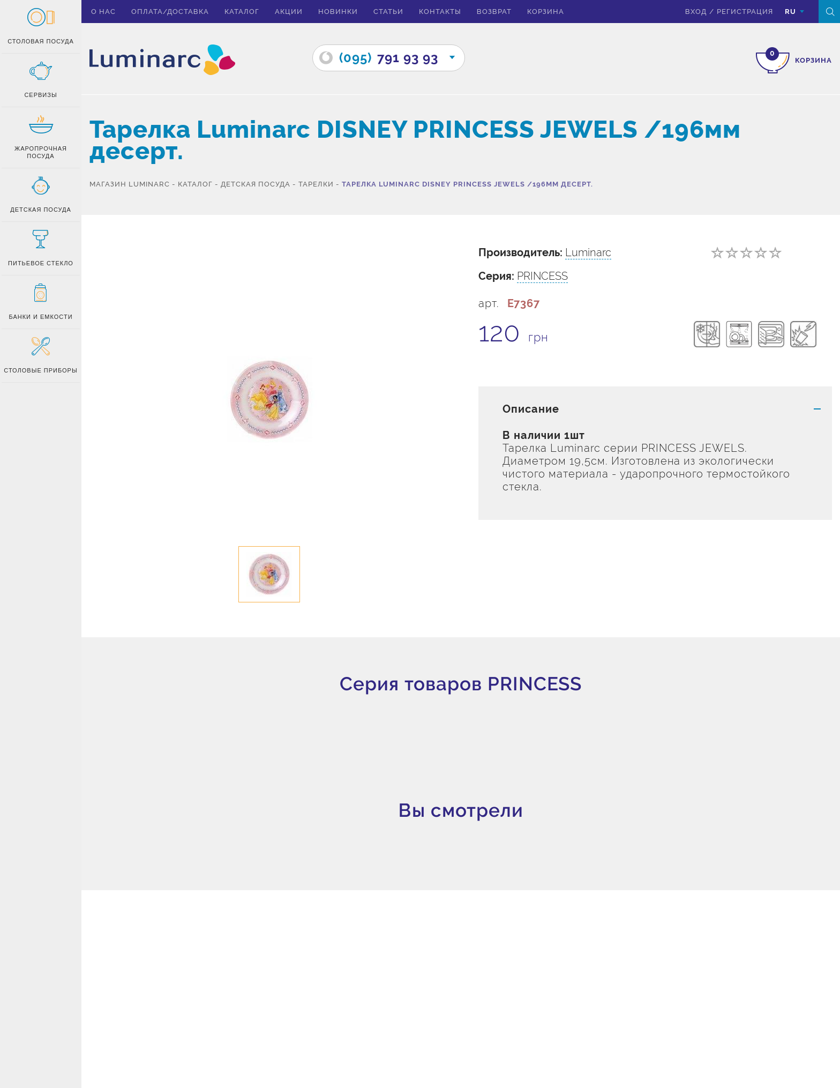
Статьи (388, 12)
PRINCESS (542, 276)
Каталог (241, 12)
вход (696, 12)
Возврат (494, 12)
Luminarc (588, 252)
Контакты (440, 12)
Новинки (338, 12)
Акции (289, 12)
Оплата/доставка (170, 12)
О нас (103, 12)
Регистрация (745, 12)
